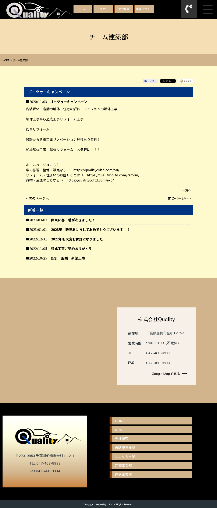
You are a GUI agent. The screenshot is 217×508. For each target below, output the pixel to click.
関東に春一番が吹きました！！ (75, 219)
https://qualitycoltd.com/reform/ (113, 174)
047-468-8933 (158, 353)
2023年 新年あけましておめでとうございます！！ (90, 229)
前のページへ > (179, 198)
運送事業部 (123, 474)
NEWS (103, 9)
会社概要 (123, 9)
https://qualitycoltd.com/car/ (96, 169)
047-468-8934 (158, 363)
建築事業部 (123, 465)
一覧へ (186, 190)
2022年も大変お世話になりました (77, 238)
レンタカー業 (125, 456)
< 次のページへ (37, 198)
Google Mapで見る (169, 373)
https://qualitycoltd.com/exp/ (90, 180)
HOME (83, 9)
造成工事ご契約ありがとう (71, 248)
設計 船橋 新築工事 (68, 258)
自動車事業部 (125, 447)
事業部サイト (144, 9)
